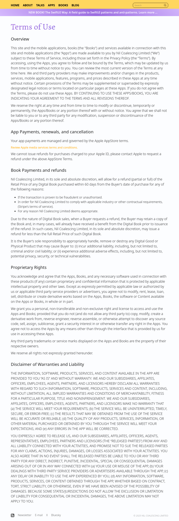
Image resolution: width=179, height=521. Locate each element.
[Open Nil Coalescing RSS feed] (12, 515)
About (28, 5)
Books (63, 5)
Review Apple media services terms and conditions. (44, 147)
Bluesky (56, 515)
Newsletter (24, 515)
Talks (40, 5)
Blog (75, 5)
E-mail (39, 515)
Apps (51, 5)
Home (15, 5)
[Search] (150, 5)
